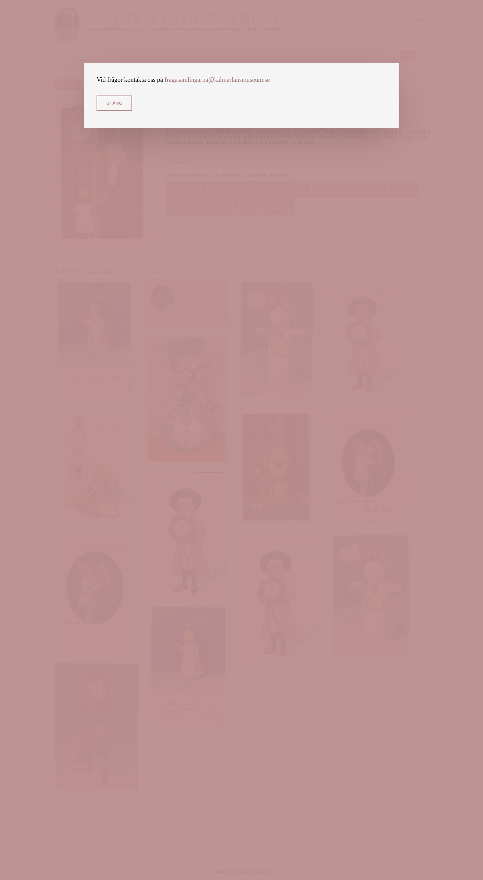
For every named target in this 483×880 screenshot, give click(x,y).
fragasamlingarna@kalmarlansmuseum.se (217, 79)
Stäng (114, 103)
